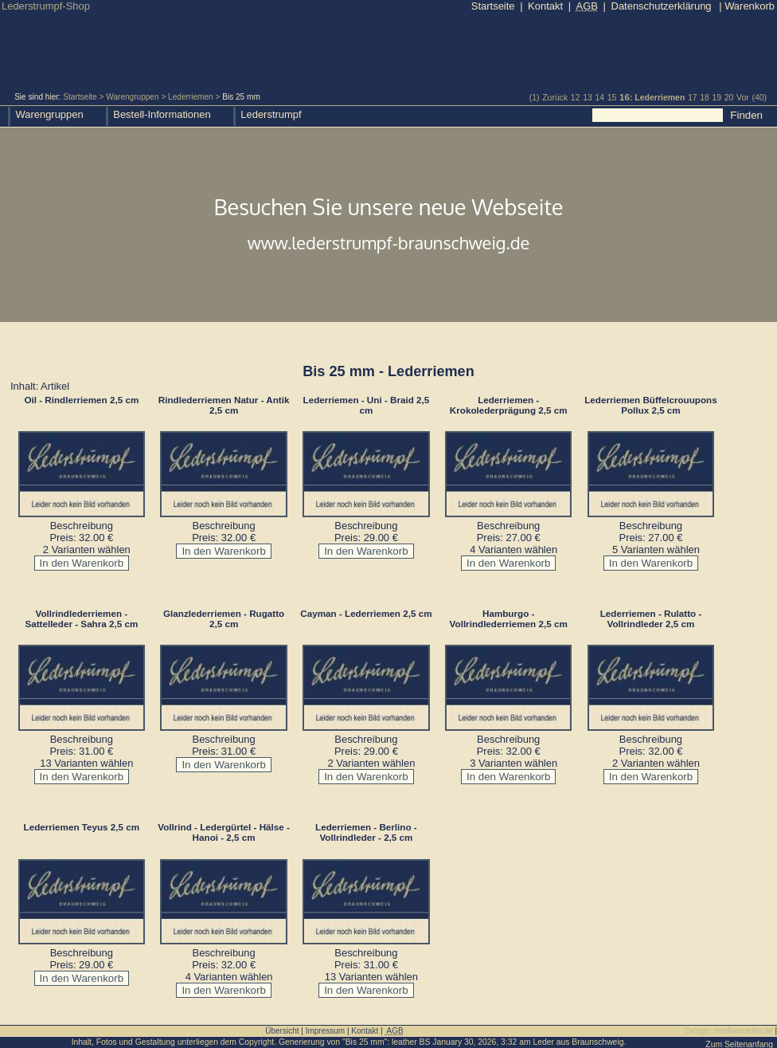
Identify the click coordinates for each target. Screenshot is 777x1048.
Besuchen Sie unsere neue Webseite (388, 225)
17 (692, 97)
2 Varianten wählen (87, 549)
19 (716, 97)
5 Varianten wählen (656, 549)
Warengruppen (132, 96)
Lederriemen (190, 96)
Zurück (555, 97)
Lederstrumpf (270, 114)
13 (587, 97)
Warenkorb (747, 6)
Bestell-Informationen (161, 114)
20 (729, 97)
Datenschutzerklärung (661, 6)
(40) (759, 97)
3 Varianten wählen (513, 763)
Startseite (80, 96)
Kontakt (545, 6)
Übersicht (282, 1030)
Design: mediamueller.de (729, 1030)
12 (575, 97)
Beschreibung (81, 526)
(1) (534, 97)
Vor (742, 97)
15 (612, 97)
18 (704, 97)
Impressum (325, 1030)
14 (599, 97)
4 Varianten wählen (513, 549)
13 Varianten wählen (86, 763)
